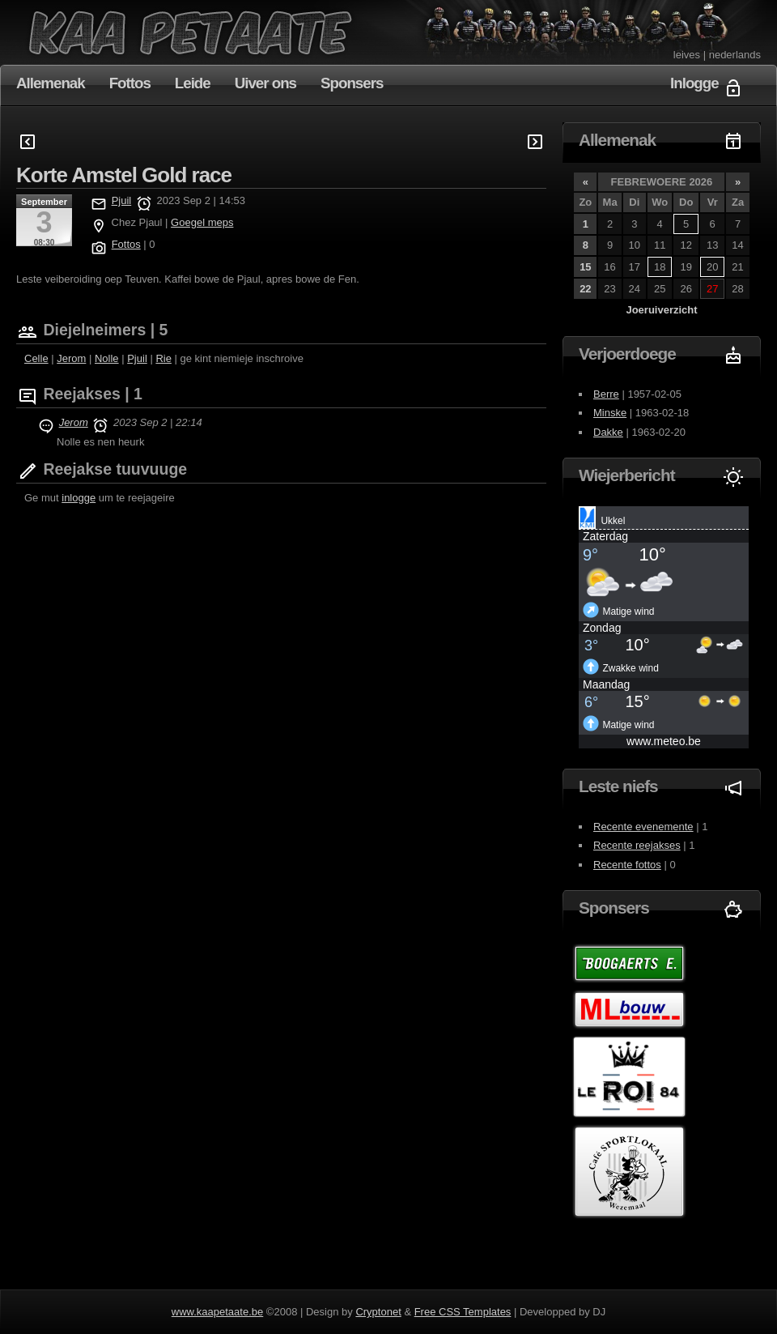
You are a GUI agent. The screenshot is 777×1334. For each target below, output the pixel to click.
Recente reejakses (637, 845)
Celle (36, 358)
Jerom (71, 358)
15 (585, 267)
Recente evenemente (643, 826)
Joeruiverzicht (661, 310)
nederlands (735, 55)
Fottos (130, 83)
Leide (192, 83)
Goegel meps (202, 222)
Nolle (107, 358)
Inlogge (694, 83)
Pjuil (122, 200)
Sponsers (352, 83)
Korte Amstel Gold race (123, 175)
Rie (163, 358)
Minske (609, 413)
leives (686, 55)
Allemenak (50, 83)
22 (585, 289)
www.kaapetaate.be (217, 1312)
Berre (606, 394)
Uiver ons (265, 83)
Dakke (608, 432)
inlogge (79, 498)
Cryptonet (378, 1312)
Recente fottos (627, 865)
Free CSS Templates (463, 1312)
